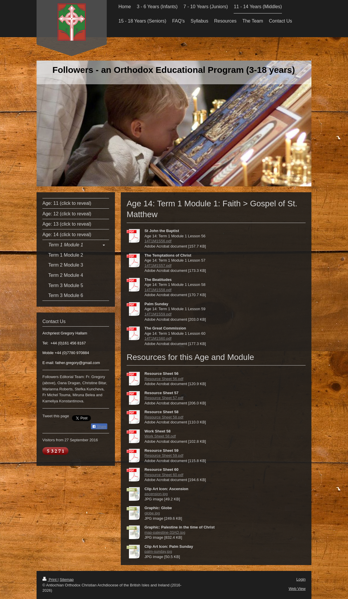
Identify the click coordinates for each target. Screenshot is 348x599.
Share (99, 427)
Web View (297, 588)
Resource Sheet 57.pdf (163, 398)
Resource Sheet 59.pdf (163, 455)
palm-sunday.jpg (158, 551)
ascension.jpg (156, 494)
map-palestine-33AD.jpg (164, 532)
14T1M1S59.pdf (158, 314)
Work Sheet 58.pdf (160, 436)
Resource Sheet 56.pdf (163, 379)
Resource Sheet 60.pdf (163, 475)
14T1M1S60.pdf (158, 338)
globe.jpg (152, 513)
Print (50, 579)
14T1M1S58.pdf (158, 290)
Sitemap (67, 579)
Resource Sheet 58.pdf (163, 417)
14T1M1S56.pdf (158, 241)
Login (301, 579)
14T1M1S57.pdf (158, 265)
